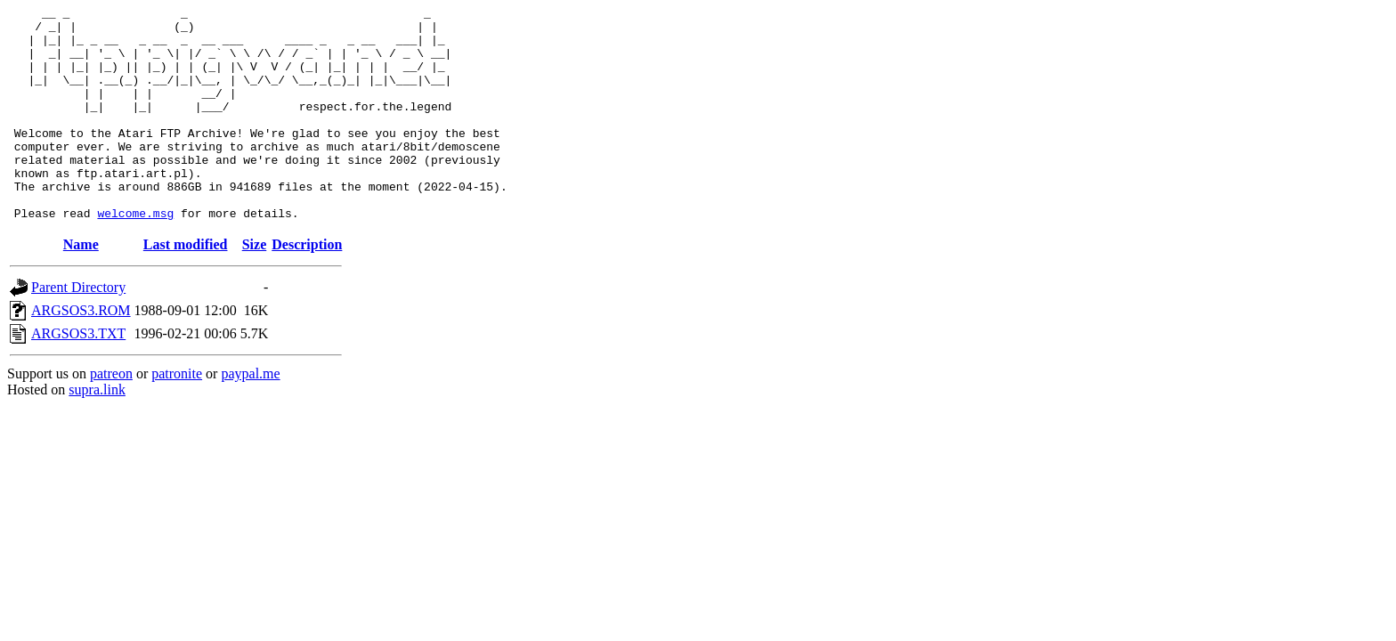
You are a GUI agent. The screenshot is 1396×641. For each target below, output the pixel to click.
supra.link (97, 432)
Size (254, 287)
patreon (111, 416)
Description (307, 287)
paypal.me (250, 416)
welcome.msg (135, 255)
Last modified (185, 287)
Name (81, 287)
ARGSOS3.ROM (81, 353)
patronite (176, 416)
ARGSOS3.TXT (78, 376)
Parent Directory (78, 329)
